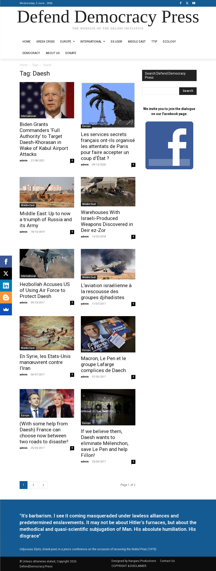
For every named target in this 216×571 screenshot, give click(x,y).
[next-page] (43, 485)
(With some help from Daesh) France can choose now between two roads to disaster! (44, 433)
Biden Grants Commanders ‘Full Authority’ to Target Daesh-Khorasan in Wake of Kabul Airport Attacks (44, 139)
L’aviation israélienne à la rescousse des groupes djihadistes (106, 291)
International (28, 116)
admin (24, 160)
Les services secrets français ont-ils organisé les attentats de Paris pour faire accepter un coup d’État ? (108, 146)
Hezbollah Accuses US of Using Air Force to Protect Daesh (45, 290)
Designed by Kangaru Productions (38, 32)
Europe (86, 126)
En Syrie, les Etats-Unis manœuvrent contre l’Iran (45, 362)
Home (24, 65)
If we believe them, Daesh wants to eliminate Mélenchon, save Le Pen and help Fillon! (104, 443)
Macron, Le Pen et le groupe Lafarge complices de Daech (103, 364)
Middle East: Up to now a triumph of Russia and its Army (46, 219)
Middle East (27, 205)
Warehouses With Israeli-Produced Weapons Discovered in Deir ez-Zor (107, 221)
